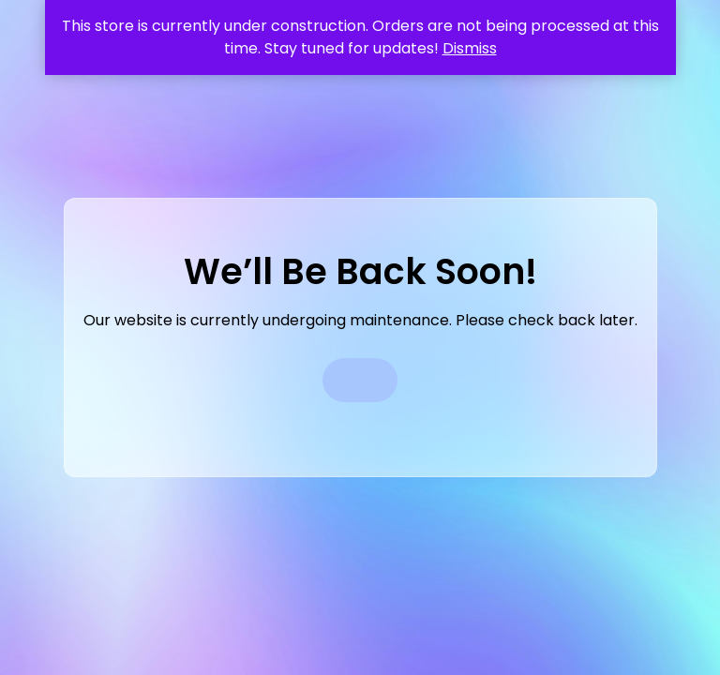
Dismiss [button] (469, 48)
